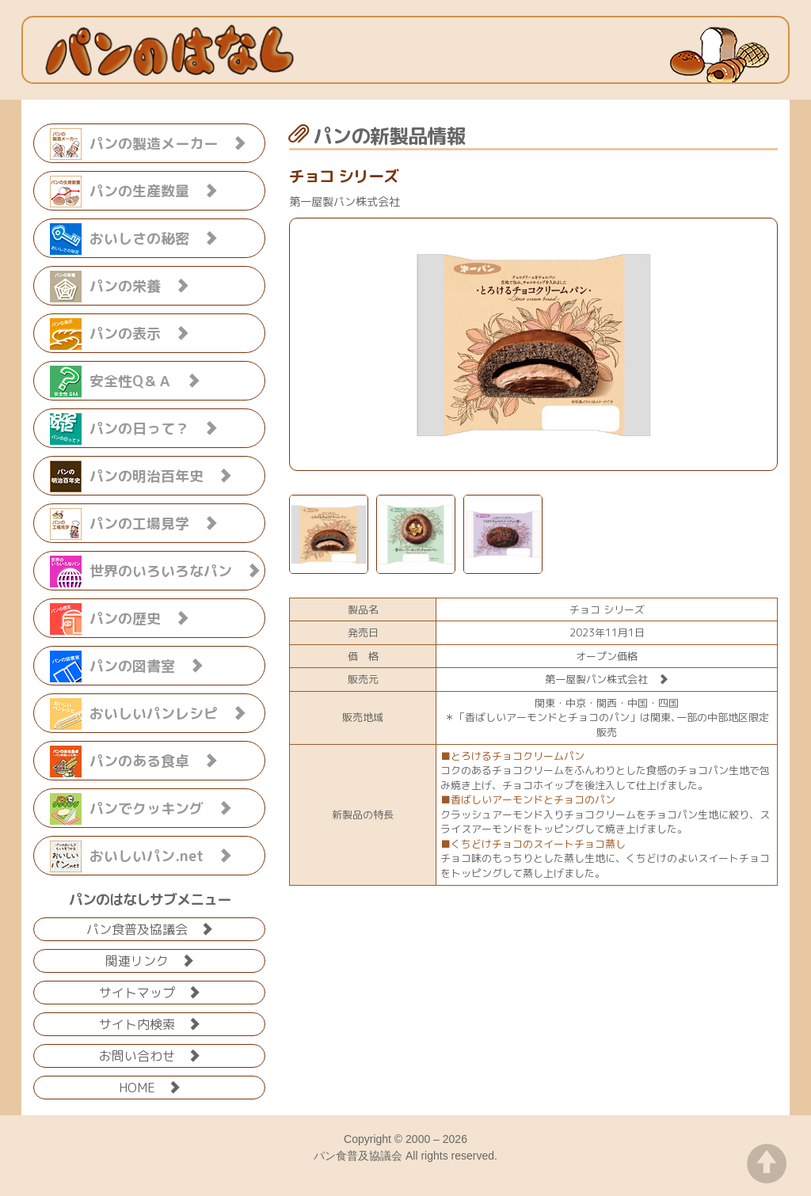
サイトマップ (149, 991)
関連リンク (149, 959)
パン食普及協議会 (149, 928)
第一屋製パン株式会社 (606, 679)
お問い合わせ (149, 1054)
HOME (150, 1086)
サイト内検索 (149, 1023)
